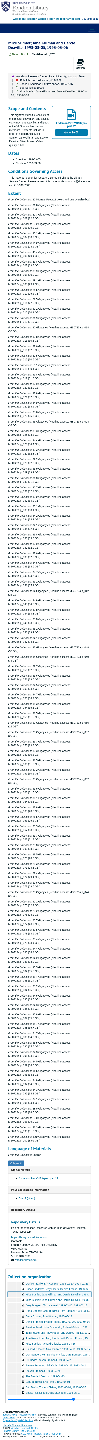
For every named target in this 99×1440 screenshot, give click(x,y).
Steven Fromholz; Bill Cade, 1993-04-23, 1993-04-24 (56, 1365)
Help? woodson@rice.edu (64, 18)
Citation (80, 63)
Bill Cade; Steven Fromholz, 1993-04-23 (49, 1360)
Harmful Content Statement (17, 1425)
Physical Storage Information (30, 1190)
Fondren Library (11, 1431)
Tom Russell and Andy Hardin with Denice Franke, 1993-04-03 (62, 1338)
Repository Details (23, 1210)
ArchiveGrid (9, 1417)
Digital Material (21, 1170)
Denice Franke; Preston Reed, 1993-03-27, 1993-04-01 (58, 1321)
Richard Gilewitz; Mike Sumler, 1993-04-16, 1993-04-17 (58, 1349)
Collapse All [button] (16, 1163)
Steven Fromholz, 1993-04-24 (43, 1370)
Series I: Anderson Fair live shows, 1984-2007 (46, 83)
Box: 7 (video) (27, 1198)
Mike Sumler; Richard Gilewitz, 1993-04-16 (51, 1343)
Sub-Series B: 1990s (32, 87)
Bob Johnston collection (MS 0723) (40, 80)
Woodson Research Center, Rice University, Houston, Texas (51, 76)
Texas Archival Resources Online (19, 1414)
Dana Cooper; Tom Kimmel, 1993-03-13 (49, 1316)
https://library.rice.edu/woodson (29, 1237)
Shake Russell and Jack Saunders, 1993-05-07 (53, 1392)
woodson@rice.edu (26, 1259)
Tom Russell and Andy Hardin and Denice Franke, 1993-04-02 (62, 1332)
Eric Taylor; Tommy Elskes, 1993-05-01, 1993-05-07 (56, 1387)
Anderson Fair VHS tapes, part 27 (38, 1178)
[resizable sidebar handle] (50, 1399)
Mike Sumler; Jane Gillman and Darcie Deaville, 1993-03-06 (60, 1299)
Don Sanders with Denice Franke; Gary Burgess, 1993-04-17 (61, 1354)
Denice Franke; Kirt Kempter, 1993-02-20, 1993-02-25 (57, 1283)
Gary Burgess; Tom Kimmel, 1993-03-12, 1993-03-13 (56, 1305)
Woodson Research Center (29, 18)
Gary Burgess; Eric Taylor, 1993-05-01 (48, 1381)
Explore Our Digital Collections (18, 1420)
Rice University (27, 1431)
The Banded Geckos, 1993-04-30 (45, 1376)
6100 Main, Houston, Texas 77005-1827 (41, 1433)
